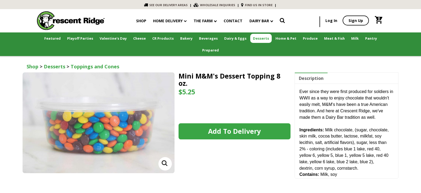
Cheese (139, 38)
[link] (282, 21)
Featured (52, 38)
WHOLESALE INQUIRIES (214, 5)
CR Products (163, 38)
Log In (331, 20)
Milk (355, 38)
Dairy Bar (261, 20)
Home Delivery (168, 20)
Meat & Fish (334, 38)
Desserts (261, 38)
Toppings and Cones (95, 66)
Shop (32, 66)
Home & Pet (285, 38)
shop (141, 20)
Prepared (210, 50)
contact (233, 20)
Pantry (371, 38)
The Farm (205, 20)
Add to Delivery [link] (234, 131)
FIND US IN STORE (257, 5)
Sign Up (356, 20)
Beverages (208, 38)
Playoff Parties (80, 38)
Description (311, 78)
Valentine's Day (113, 38)
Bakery (186, 38)
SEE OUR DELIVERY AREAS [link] (166, 5)
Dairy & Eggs (235, 38)
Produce (310, 38)
